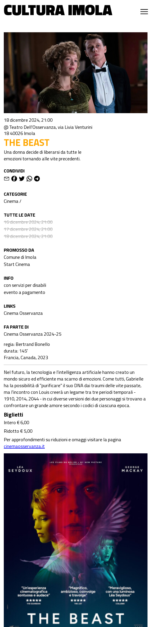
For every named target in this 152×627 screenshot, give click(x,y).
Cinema (11, 201)
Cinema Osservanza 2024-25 (32, 334)
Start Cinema (17, 264)
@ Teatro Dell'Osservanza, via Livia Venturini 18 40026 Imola (48, 130)
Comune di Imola (20, 257)
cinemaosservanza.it (24, 446)
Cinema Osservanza (23, 313)
